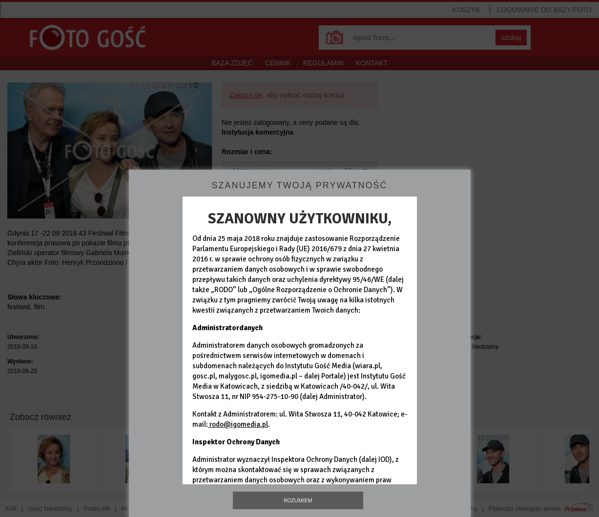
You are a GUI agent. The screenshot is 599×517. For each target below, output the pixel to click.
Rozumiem (298, 500)
